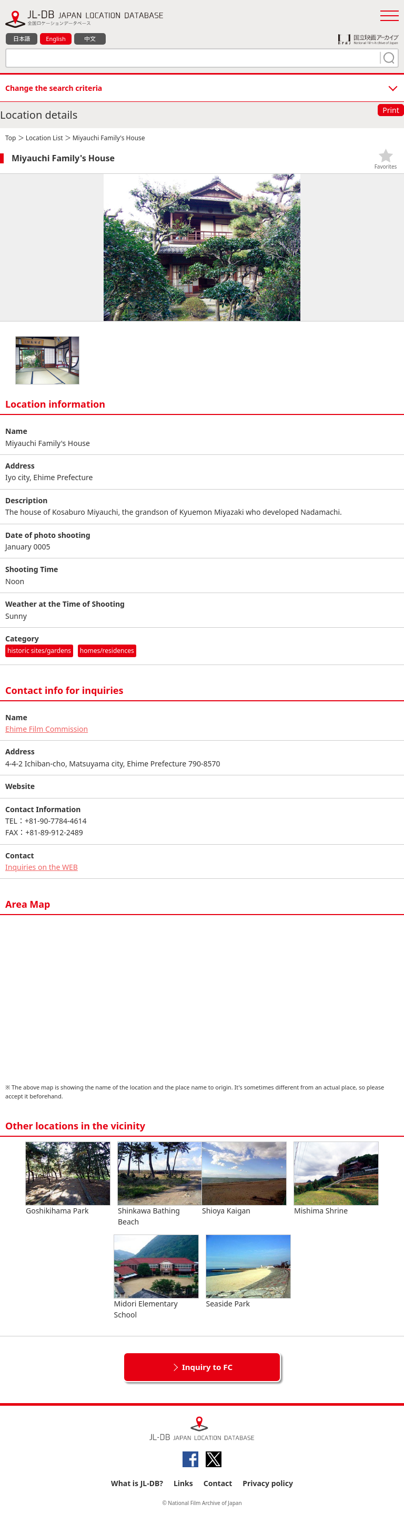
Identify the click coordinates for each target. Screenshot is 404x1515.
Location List (44, 137)
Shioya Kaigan (244, 1179)
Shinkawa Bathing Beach (160, 1184)
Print (390, 110)
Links (183, 1483)
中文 (90, 39)
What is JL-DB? (137, 1483)
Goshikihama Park (68, 1179)
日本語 (22, 39)
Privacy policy (268, 1483)
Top (10, 137)
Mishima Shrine (336, 1179)
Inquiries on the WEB (41, 867)
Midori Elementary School (156, 1277)
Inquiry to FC (207, 1367)
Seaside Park (248, 1272)
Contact (218, 1483)
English (55, 39)
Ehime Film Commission (46, 729)
